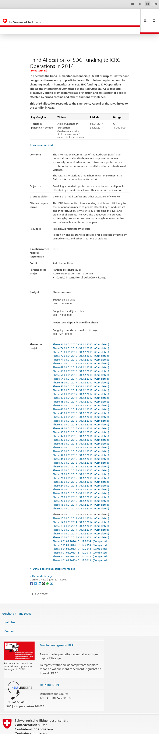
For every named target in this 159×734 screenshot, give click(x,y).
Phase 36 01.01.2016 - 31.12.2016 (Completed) (81, 425)
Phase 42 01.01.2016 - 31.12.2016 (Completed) (81, 402)
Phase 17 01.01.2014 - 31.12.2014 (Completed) (81, 494)
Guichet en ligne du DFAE (57, 631)
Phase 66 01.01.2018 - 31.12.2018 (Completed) (81, 360)
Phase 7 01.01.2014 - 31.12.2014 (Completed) (80, 530)
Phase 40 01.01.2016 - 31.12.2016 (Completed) (81, 410)
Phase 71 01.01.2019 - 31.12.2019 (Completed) (81, 345)
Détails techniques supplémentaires (53, 554)
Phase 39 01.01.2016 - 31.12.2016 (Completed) (81, 414)
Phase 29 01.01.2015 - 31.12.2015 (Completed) (81, 452)
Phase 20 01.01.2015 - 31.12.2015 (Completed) (81, 486)
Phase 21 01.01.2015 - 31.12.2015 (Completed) (81, 482)
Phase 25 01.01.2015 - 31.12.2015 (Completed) (81, 467)
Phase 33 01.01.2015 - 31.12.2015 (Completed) (81, 437)
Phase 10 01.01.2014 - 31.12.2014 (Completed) (81, 523)
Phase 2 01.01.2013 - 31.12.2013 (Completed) (80, 542)
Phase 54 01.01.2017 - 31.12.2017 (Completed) (81, 364)
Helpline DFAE (50, 670)
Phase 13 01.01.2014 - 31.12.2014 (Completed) (81, 511)
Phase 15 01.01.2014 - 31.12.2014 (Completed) (81, 504)
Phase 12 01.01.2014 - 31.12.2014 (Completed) (81, 515)
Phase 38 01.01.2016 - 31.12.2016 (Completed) (81, 418)
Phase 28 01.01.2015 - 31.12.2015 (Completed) (81, 456)
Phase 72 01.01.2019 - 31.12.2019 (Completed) (81, 341)
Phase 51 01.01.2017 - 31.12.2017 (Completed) (81, 376)
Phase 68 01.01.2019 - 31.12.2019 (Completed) (81, 356)
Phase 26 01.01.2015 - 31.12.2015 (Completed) (81, 463)
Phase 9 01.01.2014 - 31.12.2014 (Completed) (80, 527)
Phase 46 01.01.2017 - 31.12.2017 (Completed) (81, 395)
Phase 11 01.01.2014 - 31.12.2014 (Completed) (81, 519)
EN (155, 4)
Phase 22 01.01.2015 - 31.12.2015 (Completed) (81, 479)
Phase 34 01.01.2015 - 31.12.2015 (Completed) (81, 433)
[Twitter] (36, 568)
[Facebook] (32, 568)
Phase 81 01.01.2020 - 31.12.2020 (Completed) (81, 330)
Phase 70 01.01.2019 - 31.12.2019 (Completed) (81, 349)
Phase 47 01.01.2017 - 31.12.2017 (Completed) (81, 391)
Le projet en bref (42, 131)
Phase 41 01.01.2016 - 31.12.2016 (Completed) (81, 406)
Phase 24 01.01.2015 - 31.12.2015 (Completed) (81, 471)
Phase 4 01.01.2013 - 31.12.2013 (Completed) (80, 534)
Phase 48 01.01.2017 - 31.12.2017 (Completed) (81, 387)
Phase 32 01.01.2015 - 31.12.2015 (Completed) (81, 440)
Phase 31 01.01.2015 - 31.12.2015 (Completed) (81, 444)
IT (140, 4)
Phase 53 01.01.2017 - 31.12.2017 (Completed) (81, 368)
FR (147, 4)
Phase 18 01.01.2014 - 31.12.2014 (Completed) (81, 490)
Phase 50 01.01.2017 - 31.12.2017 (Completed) (81, 379)
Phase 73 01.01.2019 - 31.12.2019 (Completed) (81, 337)
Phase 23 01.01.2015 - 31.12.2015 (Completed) (81, 475)
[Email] (51, 568)
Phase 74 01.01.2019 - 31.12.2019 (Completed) (81, 334)
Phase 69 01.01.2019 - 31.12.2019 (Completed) (81, 353)
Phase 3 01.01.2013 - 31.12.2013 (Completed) (80, 538)
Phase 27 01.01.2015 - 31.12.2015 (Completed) (81, 460)
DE (133, 4)
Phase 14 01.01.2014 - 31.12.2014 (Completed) (81, 507)
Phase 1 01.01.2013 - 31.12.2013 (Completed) (80, 546)
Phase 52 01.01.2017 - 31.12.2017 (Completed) (81, 372)
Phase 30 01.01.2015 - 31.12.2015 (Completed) (81, 448)
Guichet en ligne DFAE (16, 599)
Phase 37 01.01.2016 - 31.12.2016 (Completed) (81, 421)
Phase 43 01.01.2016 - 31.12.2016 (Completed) (81, 398)
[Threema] (44, 568)
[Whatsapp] (48, 568)
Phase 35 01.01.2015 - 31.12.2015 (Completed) (81, 429)
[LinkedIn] (40, 568)
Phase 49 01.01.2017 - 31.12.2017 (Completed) (81, 383)
